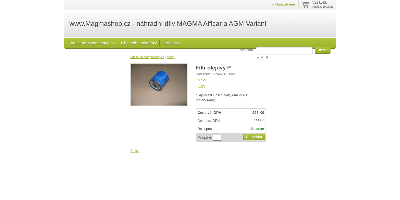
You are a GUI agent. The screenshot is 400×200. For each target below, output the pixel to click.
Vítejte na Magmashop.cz (91, 43)
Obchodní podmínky (139, 43)
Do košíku (254, 137)
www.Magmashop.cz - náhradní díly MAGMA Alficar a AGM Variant (167, 24)
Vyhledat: (247, 50)
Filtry (201, 86)
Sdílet (134, 151)
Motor (170, 57)
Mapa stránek (285, 4)
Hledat (323, 50)
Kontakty (171, 43)
